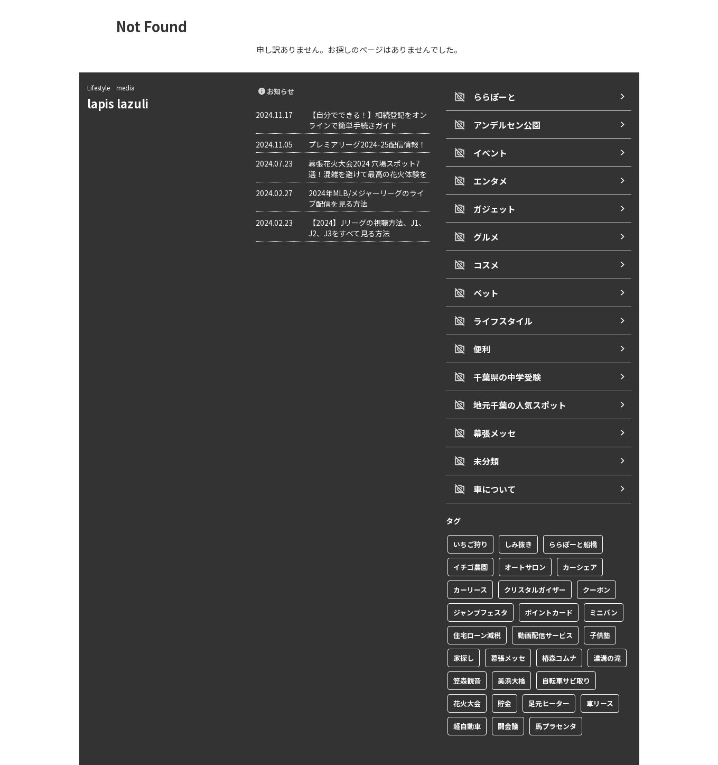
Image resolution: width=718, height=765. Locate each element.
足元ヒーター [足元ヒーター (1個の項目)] (549, 678)
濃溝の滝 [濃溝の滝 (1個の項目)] (607, 633)
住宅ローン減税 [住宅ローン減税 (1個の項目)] (477, 610)
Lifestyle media (111, 87)
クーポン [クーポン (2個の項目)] (596, 564)
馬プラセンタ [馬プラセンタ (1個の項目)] (555, 701)
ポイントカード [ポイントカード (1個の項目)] (549, 587)
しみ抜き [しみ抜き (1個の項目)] (518, 519)
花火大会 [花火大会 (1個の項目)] (467, 678)
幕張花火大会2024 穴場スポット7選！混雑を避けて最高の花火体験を (368, 168)
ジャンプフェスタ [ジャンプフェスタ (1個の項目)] (480, 587)
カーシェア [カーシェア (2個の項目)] (580, 542)
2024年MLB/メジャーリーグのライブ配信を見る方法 (366, 198)
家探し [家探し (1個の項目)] (463, 633)
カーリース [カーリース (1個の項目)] (470, 564)
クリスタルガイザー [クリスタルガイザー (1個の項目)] (535, 564)
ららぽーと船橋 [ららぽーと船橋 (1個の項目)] (573, 519)
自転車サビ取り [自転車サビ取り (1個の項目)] (566, 655)
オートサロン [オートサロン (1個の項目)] (525, 542)
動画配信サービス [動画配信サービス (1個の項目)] (545, 610)
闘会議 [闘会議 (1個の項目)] (508, 701)
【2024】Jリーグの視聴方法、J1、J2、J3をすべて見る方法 (367, 227)
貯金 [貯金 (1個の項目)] (504, 678)
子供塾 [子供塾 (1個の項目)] (600, 610)
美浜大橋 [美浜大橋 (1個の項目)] (511, 655)
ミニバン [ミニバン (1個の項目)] (604, 587)
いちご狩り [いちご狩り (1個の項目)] (470, 519)
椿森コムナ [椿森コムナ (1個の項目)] (559, 633)
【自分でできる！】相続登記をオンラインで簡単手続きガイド (368, 120)
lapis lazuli (123, 103)
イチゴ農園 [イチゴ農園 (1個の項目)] (470, 542)
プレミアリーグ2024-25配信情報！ (367, 144)
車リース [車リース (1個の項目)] (599, 678)
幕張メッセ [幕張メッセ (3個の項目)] (508, 633)
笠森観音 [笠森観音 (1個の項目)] (467, 655)
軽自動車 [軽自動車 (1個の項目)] (467, 701)
